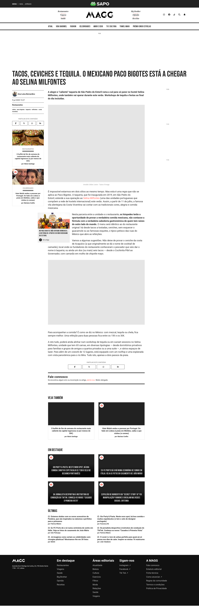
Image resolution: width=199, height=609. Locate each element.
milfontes (34, 109)
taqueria (28, 109)
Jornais (28, 4)
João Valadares (105, 542)
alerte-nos (91, 380)
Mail (21, 4)
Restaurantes (17, 105)
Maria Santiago (29, 164)
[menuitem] (50, 26)
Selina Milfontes (91, 198)
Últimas (52, 511)
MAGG (53, 542)
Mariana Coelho (29, 203)
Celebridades (28, 188)
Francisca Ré (104, 524)
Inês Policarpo (55, 533)
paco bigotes (21, 109)
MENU (14, 4)
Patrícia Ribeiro (56, 524)
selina (14, 109)
